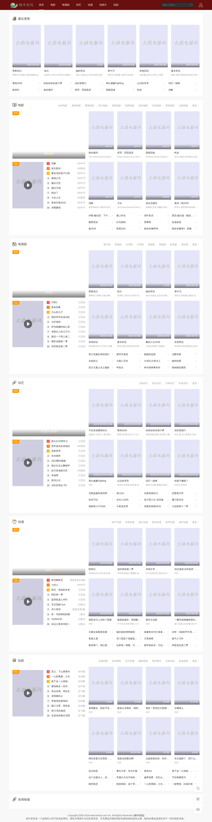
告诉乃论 (101, 499)
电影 (53, 4)
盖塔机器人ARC (57, 599)
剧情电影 (129, 105)
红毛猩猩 (129, 222)
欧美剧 (173, 244)
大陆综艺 (143, 383)
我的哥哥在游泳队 (58, 317)
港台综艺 (156, 383)
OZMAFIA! (54, 619)
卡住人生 (54, 197)
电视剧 (66, 4)
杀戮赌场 (54, 207)
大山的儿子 (55, 312)
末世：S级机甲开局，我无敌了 (186, 632)
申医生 (129, 367)
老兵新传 (54, 168)
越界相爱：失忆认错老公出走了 (158, 777)
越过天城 (54, 188)
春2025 (101, 228)
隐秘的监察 (156, 354)
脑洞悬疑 (143, 661)
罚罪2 (52, 302)
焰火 (46, 70)
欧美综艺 (183, 383)
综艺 (78, 4)
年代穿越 (129, 661)
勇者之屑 (101, 638)
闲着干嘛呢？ (181, 480)
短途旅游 (184, 222)
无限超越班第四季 (101, 493)
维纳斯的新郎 (184, 367)
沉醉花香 (184, 354)
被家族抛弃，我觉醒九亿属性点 (133, 619)
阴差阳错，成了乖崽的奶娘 (130, 784)
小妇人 (52, 585)
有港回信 (144, 70)
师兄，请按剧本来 (58, 589)
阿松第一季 (55, 594)
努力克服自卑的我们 (101, 354)
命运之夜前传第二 (58, 624)
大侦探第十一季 (184, 506)
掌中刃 (111, 70)
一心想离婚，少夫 (58, 676)
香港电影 (170, 105)
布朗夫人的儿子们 (58, 331)
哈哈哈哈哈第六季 (58, 83)
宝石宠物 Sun (56, 604)
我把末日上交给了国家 (100, 619)
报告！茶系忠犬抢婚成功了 (160, 708)
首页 (41, 4)
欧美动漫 (156, 522)
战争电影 (143, 105)
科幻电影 (103, 105)
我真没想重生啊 (125, 758)
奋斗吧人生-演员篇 (156, 499)
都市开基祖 (129, 354)
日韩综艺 (170, 383)
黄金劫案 (54, 307)
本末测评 (54, 455)
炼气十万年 (184, 638)
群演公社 (54, 480)
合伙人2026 (129, 499)
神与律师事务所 (156, 367)
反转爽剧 (116, 661)
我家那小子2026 (101, 506)
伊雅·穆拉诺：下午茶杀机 (102, 215)
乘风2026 (26, 83)
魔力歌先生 (184, 499)
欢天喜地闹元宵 (57, 470)
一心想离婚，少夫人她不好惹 (158, 784)
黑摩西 (156, 222)
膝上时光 (129, 215)
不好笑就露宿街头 (98, 430)
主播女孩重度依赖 (101, 632)
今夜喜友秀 (129, 506)
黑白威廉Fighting (120, 83)
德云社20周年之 (57, 441)
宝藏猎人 (179, 708)
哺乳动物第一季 (57, 341)
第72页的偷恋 (56, 710)
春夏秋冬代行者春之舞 (156, 632)
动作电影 (62, 105)
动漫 (90, 4)
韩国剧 (162, 244)
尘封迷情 (54, 322)
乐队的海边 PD (57, 485)
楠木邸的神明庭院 (129, 632)
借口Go (129, 493)
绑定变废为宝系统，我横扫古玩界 (106, 758)
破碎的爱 (184, 361)
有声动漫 (170, 522)
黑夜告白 (17, 70)
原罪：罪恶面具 (89, 90)
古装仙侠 (170, 661)
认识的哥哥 (151, 83)
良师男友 (179, 342)
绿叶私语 (156, 215)
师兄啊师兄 (55, 580)
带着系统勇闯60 (57, 701)
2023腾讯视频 (56, 460)
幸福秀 (52, 475)
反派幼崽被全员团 (58, 715)
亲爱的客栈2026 (156, 506)
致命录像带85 (156, 228)
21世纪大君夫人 (156, 361)
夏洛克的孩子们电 (58, 173)
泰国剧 (151, 244)
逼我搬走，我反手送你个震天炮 (105, 708)
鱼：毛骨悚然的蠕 (58, 614)
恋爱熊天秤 (184, 493)
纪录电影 (156, 105)
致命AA (156, 771)
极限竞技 (101, 222)
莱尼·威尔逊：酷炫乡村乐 (185, 215)
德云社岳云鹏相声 (58, 465)
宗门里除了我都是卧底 (129, 638)
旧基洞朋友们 (156, 493)
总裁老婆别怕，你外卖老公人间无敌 (164, 758)
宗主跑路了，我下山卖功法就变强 (191, 758)
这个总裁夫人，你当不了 (101, 777)
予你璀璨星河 (184, 777)
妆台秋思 (101, 771)
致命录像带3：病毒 (184, 228)
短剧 (115, 4)
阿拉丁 (52, 193)
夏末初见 (175, 70)
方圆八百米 (129, 361)
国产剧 (107, 244)
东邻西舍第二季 (57, 346)
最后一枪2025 (181, 203)
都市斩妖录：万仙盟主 (156, 645)
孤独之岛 (54, 178)
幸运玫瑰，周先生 (58, 691)
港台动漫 (143, 522)
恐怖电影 (116, 105)
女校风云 (101, 361)
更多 (196, 105)
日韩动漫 (129, 522)
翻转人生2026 (153, 342)
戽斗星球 (54, 609)
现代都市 (156, 661)
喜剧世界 (54, 451)
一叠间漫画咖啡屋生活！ (187, 619)
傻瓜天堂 (54, 183)
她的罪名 (80, 70)
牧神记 (26, 90)
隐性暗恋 (101, 784)
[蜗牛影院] (139, 815)
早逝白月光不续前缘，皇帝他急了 (130, 777)
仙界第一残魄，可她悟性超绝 (130, 645)
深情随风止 (55, 696)
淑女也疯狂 (151, 203)
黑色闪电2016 (56, 202)
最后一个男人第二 (58, 336)
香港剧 (118, 244)
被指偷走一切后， (58, 686)
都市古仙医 (151, 619)
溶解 (182, 90)
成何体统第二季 (125, 569)
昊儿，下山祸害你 (58, 671)
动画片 (103, 4)
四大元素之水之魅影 (101, 367)
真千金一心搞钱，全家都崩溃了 (186, 771)
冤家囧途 (120, 90)
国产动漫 (116, 522)
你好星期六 (89, 83)
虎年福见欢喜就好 (58, 446)
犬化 (119, 203)
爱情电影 (89, 105)
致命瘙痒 (58, 90)
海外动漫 (183, 522)
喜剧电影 (76, 105)
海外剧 (184, 244)
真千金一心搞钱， (58, 681)
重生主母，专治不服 (129, 771)
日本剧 (140, 244)
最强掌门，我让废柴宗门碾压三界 (102, 645)
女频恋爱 (103, 661)
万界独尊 (156, 638)
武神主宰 (150, 569)
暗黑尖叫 (129, 228)
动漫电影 (183, 105)
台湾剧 (129, 244)
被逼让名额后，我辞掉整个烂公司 (134, 708)
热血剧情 (183, 661)
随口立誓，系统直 (58, 705)
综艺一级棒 (182, 83)
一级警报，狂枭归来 (184, 784)
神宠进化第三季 (184, 645)
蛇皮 (151, 90)
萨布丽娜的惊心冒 (58, 326)
